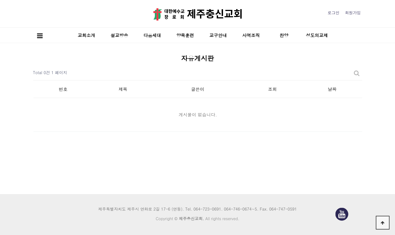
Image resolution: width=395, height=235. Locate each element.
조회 (272, 89)
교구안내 (218, 35)
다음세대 (152, 35)
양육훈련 (185, 35)
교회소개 (86, 35)
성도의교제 (317, 35)
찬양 (284, 35)
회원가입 (353, 12)
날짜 (332, 89)
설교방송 (119, 35)
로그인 (333, 12)
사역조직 (251, 35)
